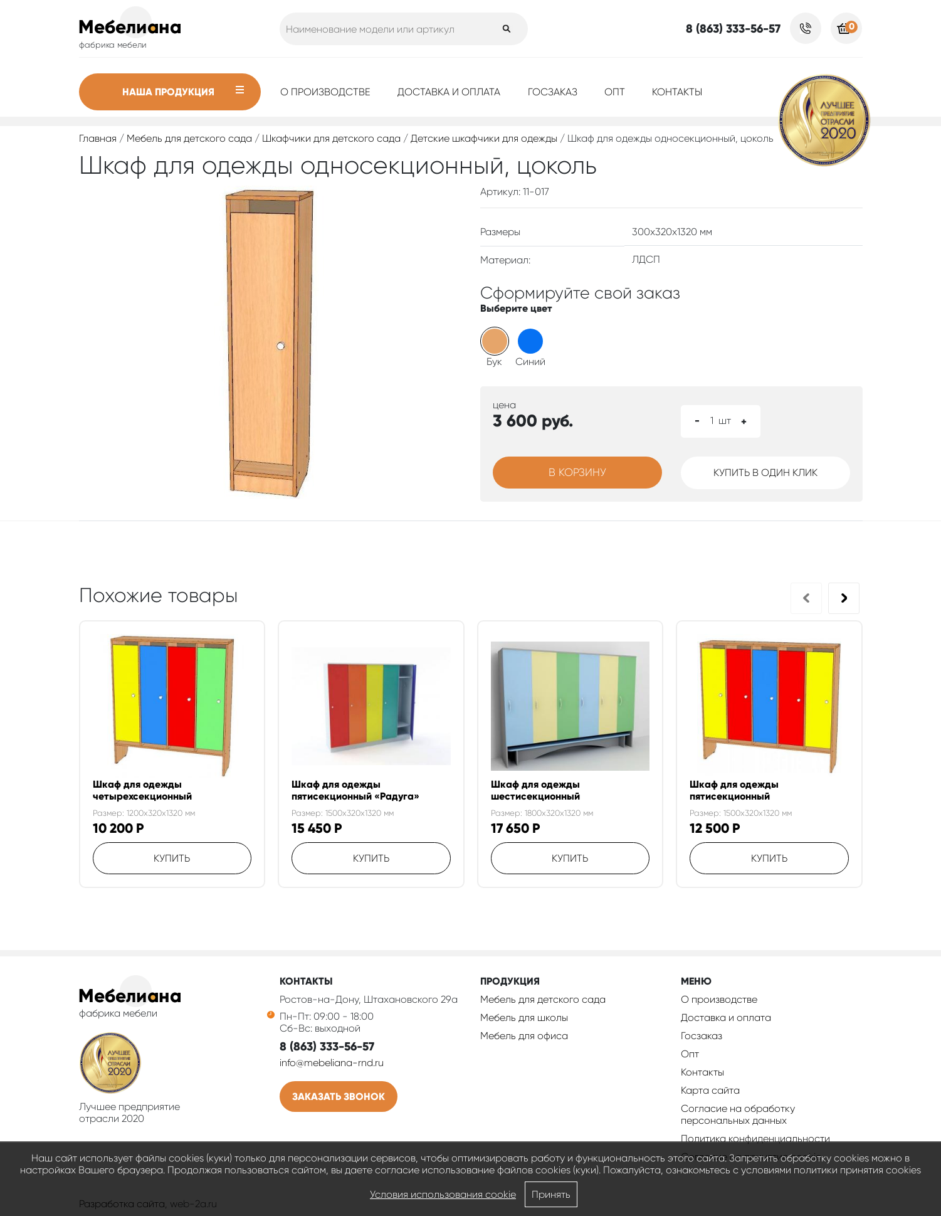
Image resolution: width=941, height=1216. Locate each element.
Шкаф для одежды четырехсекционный (142, 790)
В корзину (577, 472)
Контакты (677, 92)
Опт (614, 92)
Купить (172, 858)
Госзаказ (552, 92)
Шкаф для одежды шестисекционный (535, 790)
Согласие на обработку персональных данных (738, 1114)
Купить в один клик (765, 472)
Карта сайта (710, 1090)
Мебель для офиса (524, 1036)
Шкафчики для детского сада (331, 138)
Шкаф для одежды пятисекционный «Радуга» (355, 790)
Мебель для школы (524, 1017)
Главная (98, 138)
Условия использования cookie (443, 1194)
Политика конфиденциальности (755, 1139)
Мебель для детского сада (189, 138)
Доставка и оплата (448, 92)
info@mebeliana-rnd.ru (332, 1063)
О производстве (325, 92)
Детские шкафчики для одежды (484, 138)
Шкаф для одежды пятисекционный (734, 790)
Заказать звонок (338, 1096)
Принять (551, 1194)
